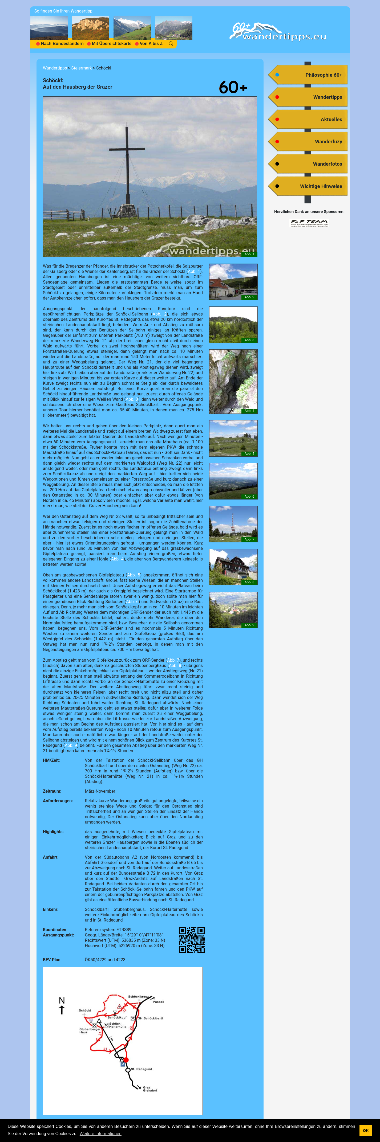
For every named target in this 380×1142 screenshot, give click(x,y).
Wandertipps (55, 68)
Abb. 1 (194, 271)
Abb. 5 (133, 575)
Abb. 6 (132, 601)
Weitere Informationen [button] (101, 1133)
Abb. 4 (117, 559)
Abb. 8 (175, 665)
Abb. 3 (132, 399)
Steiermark (81, 68)
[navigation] (113, 30)
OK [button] (366, 1130)
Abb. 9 (71, 745)
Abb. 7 (173, 660)
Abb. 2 (159, 314)
